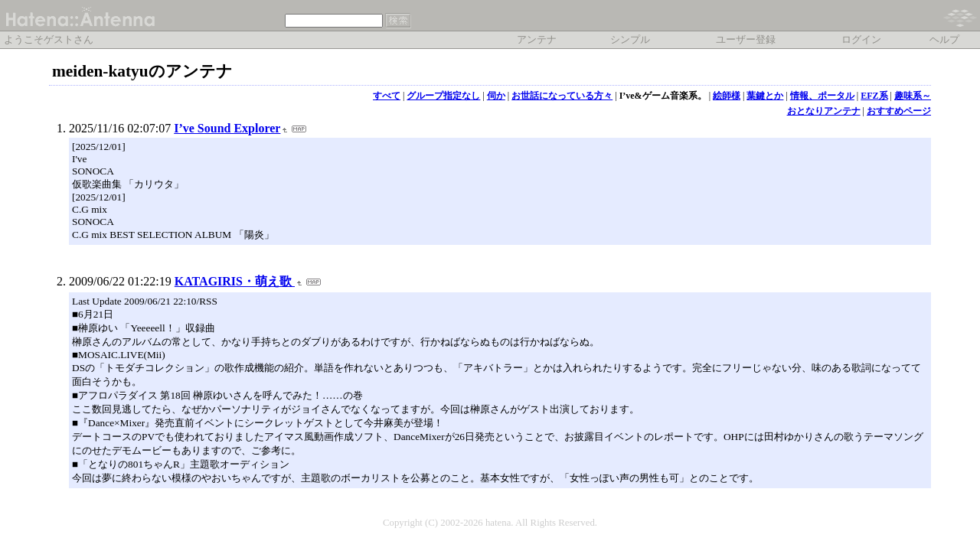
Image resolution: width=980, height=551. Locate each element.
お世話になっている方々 (561, 95)
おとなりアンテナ (824, 111)
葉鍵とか (764, 95)
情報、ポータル (822, 95)
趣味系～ (912, 95)
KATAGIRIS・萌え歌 (235, 281)
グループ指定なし (443, 95)
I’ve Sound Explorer (227, 128)
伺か (496, 95)
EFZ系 (874, 95)
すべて (386, 95)
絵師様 (726, 95)
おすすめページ (899, 111)
